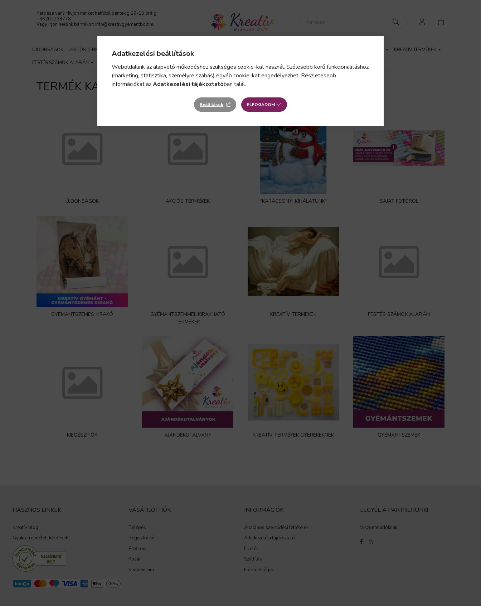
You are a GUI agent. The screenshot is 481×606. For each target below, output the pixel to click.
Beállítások (211, 104)
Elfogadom (261, 104)
